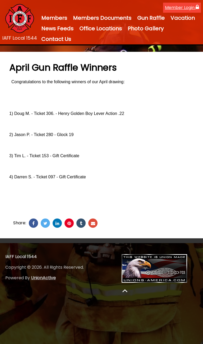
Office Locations (100, 28)
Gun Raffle (151, 18)
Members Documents (102, 18)
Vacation (182, 18)
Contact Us (56, 39)
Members (54, 18)
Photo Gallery (146, 28)
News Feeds (57, 28)
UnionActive (43, 278)
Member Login (182, 7)
